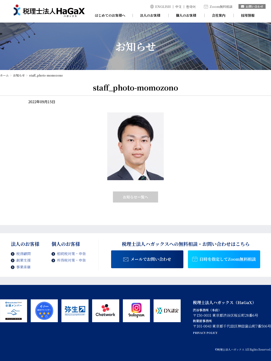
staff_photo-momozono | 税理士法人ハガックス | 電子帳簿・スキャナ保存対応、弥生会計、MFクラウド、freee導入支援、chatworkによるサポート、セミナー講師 (49, 11)
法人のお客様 (150, 15)
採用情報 (248, 15)
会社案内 (218, 15)
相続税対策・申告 (71, 253)
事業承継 (23, 267)
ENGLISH (163, 6)
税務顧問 (23, 253)
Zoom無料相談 (221, 6)
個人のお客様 (186, 15)
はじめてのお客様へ (110, 15)
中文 (178, 6)
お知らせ (19, 75)
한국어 (191, 6)
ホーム (4, 75)
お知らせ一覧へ (135, 197)
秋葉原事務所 (202, 321)
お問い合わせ (252, 6)
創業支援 (23, 260)
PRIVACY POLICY (205, 333)
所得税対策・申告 (71, 260)
